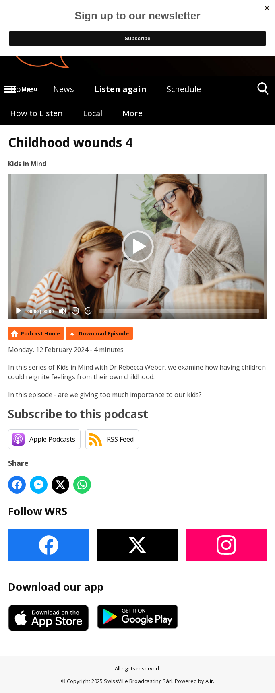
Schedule (184, 89)
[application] (137, 246)
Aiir (209, 681)
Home (21, 89)
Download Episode (104, 333)
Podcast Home (40, 333)
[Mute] (62, 311)
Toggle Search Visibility (263, 91)
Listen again (120, 89)
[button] (138, 246)
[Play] (18, 311)
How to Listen (36, 113)
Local (92, 113)
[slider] (179, 311)
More (132, 113)
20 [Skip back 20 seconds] (75, 311)
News (63, 89)
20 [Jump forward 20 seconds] (88, 311)
